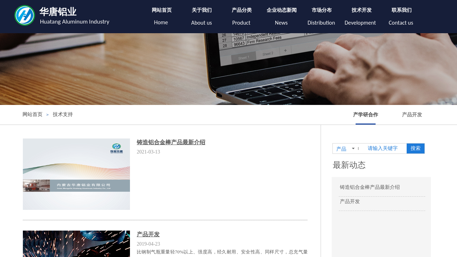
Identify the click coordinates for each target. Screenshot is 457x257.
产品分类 (242, 10)
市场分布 (322, 10)
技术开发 (362, 10)
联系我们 (402, 10)
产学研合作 (365, 114)
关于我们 (202, 10)
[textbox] (386, 148)
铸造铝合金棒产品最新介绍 (171, 142)
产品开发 (412, 114)
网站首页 (162, 10)
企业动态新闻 (282, 10)
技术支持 (63, 114)
